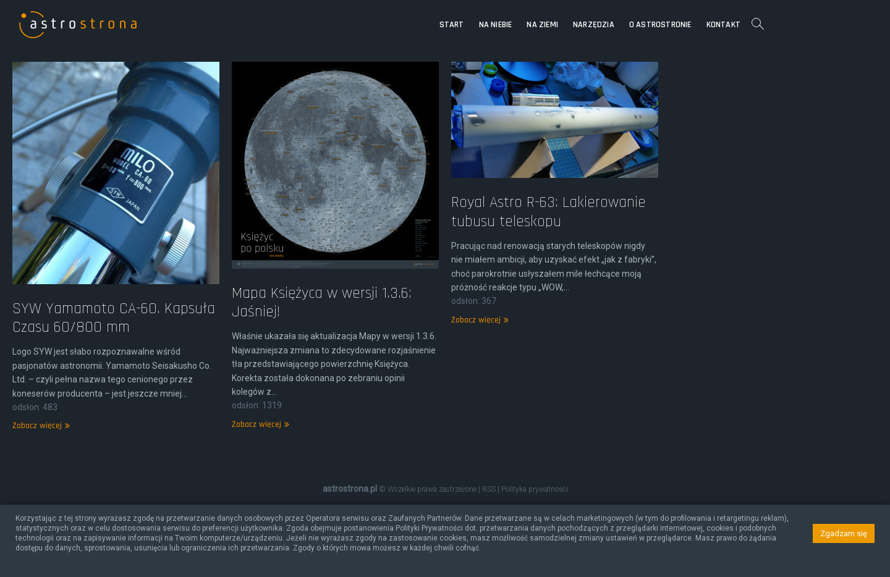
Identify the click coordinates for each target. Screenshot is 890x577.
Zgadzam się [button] (843, 533)
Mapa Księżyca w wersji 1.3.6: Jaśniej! (322, 413)
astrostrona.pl (350, 489)
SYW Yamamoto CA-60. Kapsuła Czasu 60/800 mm (113, 429)
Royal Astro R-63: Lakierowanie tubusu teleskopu (548, 291)
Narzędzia (686, 24)
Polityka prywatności (534, 489)
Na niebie (588, 24)
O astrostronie (753, 24)
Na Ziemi (635, 24)
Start (544, 24)
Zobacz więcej (478, 400)
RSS (489, 489)
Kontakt (816, 24)
